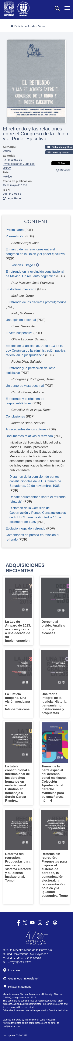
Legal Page (12, 198)
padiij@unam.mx (11, 1026)
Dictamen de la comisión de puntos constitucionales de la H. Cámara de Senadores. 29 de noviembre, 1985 (35, 481)
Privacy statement (17, 986)
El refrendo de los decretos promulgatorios (36, 302)
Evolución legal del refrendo (25, 528)
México (7, 176)
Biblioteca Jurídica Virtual (28, 26)
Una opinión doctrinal (21, 320)
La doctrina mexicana (21, 289)
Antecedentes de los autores (26, 429)
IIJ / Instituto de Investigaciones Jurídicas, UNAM (19, 163)
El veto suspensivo (19, 333)
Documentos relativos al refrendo (29, 436)
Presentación (15, 236)
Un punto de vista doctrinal (25, 386)
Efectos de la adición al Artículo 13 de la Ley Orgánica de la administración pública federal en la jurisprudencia (35, 350)
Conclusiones (15, 416)
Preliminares (14, 230)
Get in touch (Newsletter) (21, 978)
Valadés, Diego (22, 265)
